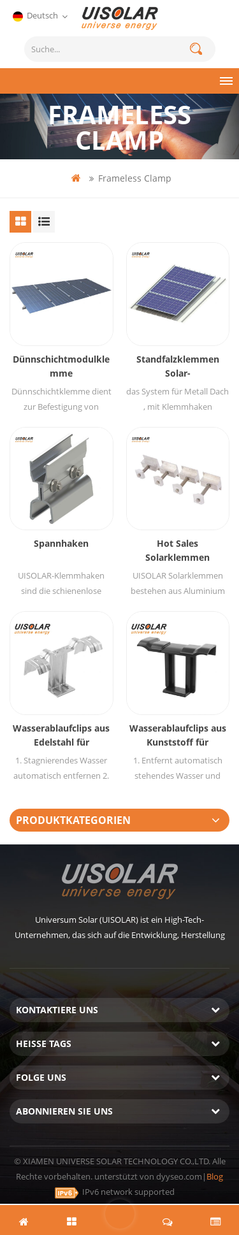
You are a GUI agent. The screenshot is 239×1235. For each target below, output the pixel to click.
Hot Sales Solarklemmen (177, 550)
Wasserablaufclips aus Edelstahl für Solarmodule (61, 735)
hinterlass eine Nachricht (119, 1214)
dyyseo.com (179, 1176)
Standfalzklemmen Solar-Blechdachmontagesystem (178, 366)
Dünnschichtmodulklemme (61, 366)
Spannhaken (61, 543)
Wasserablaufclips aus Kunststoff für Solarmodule (177, 735)
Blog (214, 1176)
